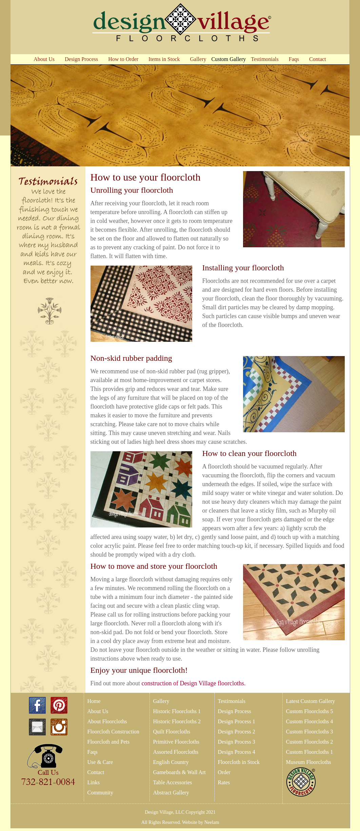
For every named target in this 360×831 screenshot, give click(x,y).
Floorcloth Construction (113, 731)
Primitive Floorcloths (176, 742)
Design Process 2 (236, 731)
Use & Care (100, 762)
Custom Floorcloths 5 (309, 711)
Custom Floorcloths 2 (309, 742)
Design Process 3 (236, 742)
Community (100, 792)
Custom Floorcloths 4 (309, 721)
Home (94, 701)
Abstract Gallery (171, 792)
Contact (95, 772)
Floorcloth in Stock (239, 762)
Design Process (234, 711)
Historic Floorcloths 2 (177, 721)
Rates (224, 782)
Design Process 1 (236, 721)
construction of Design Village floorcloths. (194, 683)
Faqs (92, 752)
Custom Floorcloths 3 (309, 731)
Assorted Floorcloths (176, 752)
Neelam (211, 822)
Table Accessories (172, 782)
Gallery (161, 701)
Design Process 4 (236, 752)
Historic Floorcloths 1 (177, 711)
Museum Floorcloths (308, 762)
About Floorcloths (107, 721)
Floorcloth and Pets (108, 742)
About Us (97, 711)
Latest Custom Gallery (310, 701)
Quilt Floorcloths (172, 731)
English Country (171, 762)
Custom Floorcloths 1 (309, 752)
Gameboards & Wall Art (179, 772)
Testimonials (232, 701)
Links (93, 782)
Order (224, 772)
